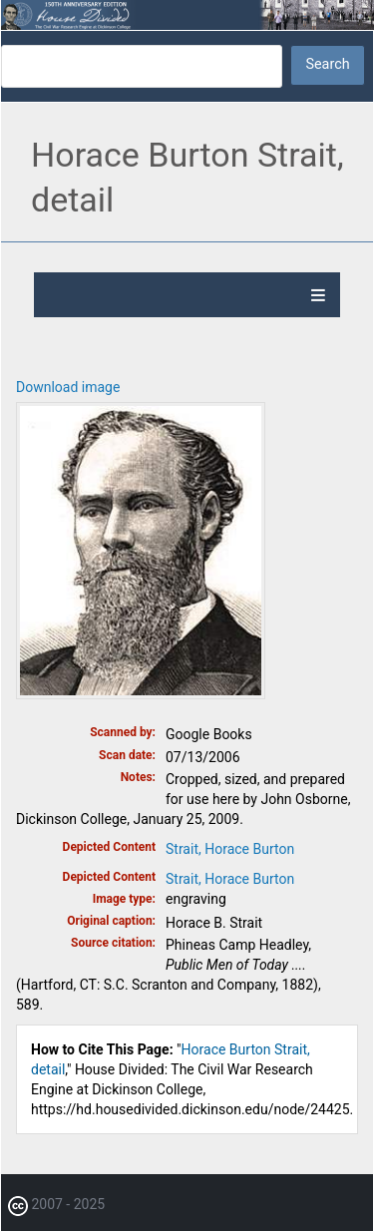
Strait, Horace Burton (230, 849)
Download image (68, 387)
